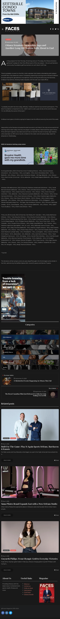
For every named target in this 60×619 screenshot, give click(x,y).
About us (26, 585)
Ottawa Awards (28, 596)
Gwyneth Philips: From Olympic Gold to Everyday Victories (29, 560)
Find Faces (27, 594)
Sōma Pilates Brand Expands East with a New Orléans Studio (29, 504)
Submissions (28, 591)
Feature (6, 438)
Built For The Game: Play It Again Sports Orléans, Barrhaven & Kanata (30, 447)
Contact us (27, 587)
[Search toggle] (58, 29)
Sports (8, 39)
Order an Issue (28, 589)
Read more (7, 460)
